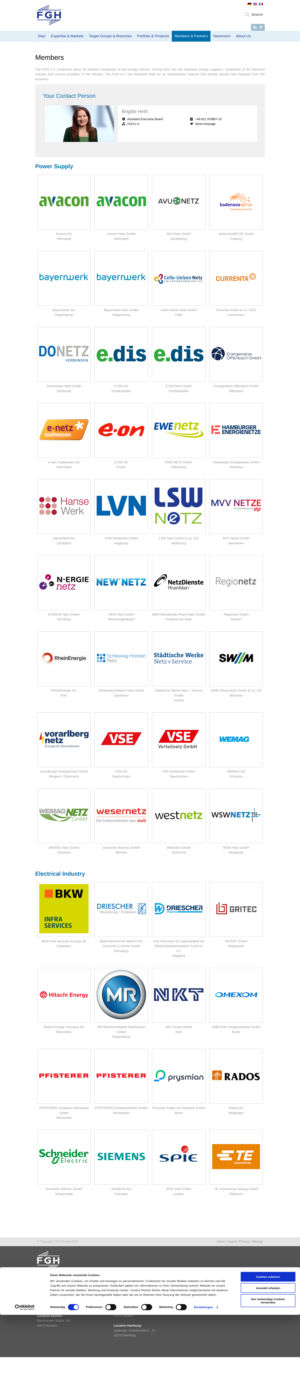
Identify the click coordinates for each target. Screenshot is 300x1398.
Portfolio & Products (153, 36)
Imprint (232, 1282)
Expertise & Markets (67, 36)
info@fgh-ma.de (124, 1337)
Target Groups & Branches (110, 36)
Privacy (244, 1282)
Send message (205, 165)
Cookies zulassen (268, 1360)
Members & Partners (191, 36)
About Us (243, 36)
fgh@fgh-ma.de (47, 1347)
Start (42, 36)
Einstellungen (203, 1390)
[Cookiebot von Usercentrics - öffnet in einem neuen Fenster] (25, 1390)
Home (38, 81)
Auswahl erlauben (268, 1371)
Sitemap (257, 1282)
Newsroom (222, 36)
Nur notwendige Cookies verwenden (268, 1384)
